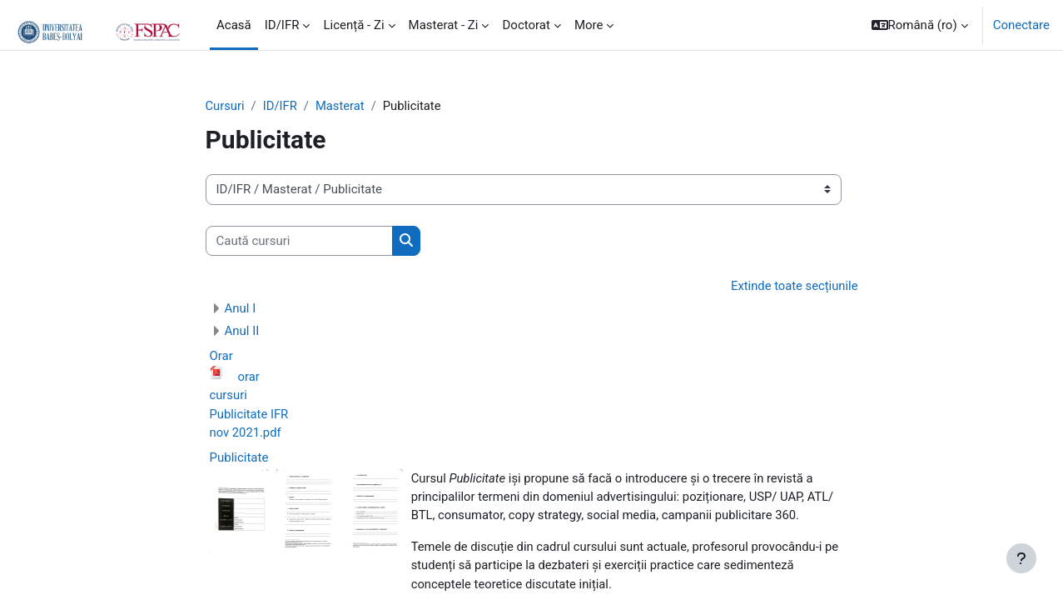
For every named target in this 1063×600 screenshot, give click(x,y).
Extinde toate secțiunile (793, 286)
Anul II (242, 331)
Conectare (1021, 25)
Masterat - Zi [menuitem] (444, 25)
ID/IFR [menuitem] (282, 25)
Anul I (240, 309)
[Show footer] (1021, 558)
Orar (221, 356)
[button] (920, 25)
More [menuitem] (589, 25)
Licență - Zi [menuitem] (353, 25)
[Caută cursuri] (299, 241)
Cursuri (226, 105)
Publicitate (239, 459)
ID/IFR (281, 105)
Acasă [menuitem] (233, 25)
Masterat (342, 105)
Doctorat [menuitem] (525, 25)
